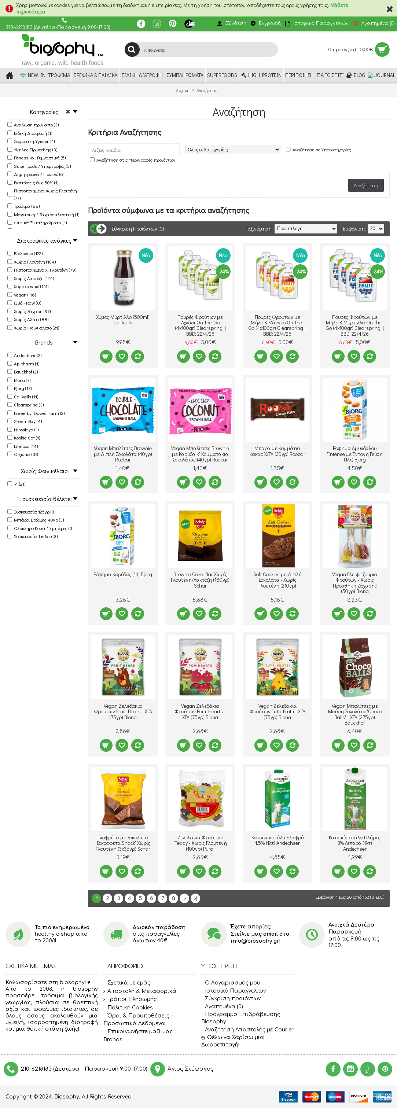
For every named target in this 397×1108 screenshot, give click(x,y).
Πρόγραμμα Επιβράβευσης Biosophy (240, 1018)
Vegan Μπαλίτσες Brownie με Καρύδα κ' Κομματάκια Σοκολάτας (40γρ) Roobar (200, 454)
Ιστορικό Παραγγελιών (233, 991)
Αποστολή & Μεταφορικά (139, 991)
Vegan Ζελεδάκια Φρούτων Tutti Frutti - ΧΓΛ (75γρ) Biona (277, 711)
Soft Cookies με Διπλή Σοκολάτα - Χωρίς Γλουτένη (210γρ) (277, 580)
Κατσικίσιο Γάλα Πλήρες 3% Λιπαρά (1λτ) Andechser (355, 843)
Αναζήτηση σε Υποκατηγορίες (322, 149)
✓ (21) (16, 484)
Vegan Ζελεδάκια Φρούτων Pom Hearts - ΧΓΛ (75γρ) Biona (200, 711)
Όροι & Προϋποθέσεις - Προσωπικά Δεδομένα (138, 1019)
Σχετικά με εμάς (126, 983)
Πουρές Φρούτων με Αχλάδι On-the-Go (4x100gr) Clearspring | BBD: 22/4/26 (200, 325)
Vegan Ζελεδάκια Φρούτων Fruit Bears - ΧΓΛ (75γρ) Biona (123, 711)
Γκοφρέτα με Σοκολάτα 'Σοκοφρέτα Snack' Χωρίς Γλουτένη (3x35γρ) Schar (122, 843)
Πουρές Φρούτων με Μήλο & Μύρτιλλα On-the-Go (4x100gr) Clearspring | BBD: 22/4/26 (355, 325)
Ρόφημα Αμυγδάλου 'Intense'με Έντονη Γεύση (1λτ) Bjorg (355, 454)
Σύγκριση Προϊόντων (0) (137, 228)
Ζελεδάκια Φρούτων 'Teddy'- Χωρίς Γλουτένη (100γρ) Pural (200, 843)
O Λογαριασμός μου (230, 983)
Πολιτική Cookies (128, 1008)
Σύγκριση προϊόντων (231, 998)
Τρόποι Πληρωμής (130, 999)
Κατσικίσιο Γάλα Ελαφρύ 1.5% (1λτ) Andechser (277, 840)
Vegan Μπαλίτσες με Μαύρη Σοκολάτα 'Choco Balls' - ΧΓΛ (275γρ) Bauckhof (355, 714)
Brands (112, 1039)
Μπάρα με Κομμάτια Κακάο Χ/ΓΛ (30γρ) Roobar (277, 451)
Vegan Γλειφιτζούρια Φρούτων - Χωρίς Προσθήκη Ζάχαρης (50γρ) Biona (354, 583)
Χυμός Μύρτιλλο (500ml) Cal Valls (123, 319)
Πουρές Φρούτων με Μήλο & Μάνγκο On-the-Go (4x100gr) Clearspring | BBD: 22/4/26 (277, 325)
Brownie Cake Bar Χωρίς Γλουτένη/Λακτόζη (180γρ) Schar (200, 580)
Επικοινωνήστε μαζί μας (138, 1032)
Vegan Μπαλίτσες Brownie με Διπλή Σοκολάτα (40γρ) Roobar (123, 454)
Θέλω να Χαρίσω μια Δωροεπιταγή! (232, 1041)
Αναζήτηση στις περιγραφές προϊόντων (135, 160)
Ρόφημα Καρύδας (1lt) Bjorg (122, 574)
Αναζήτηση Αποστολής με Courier (247, 1029)
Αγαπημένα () (222, 1006)
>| (195, 898)
